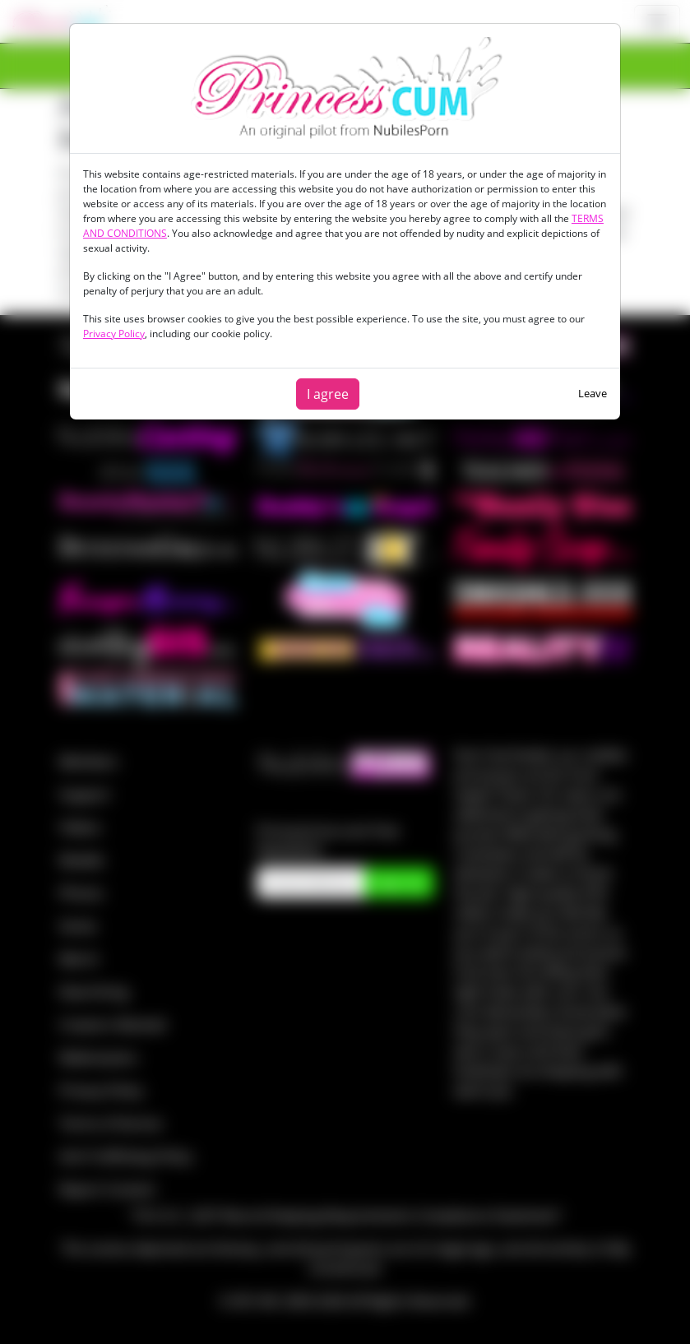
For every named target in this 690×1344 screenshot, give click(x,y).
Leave (592, 393)
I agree (328, 394)
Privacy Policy (114, 334)
